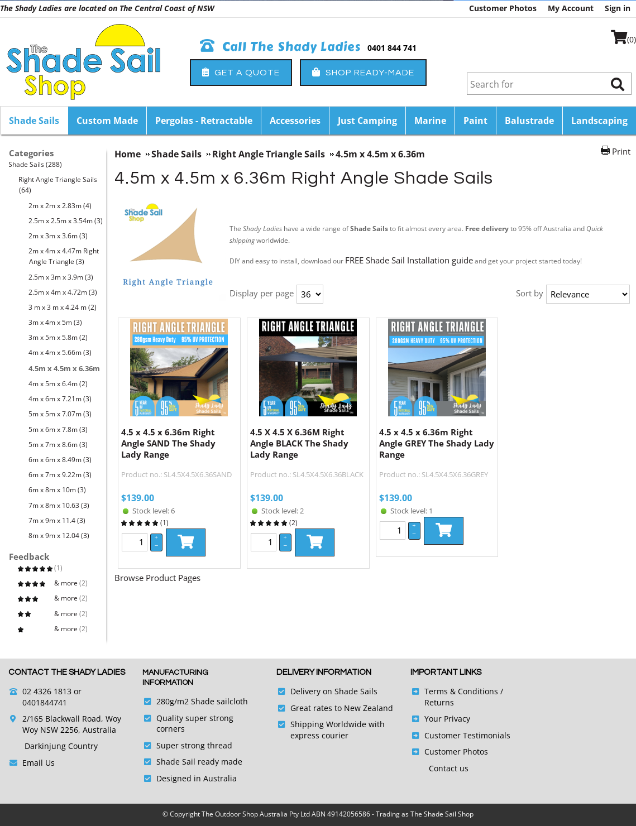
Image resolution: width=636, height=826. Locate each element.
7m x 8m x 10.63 (59, 505)
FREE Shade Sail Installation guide (409, 260)
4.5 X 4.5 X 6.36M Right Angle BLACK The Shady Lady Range (299, 443)
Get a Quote (241, 72)
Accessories (295, 120)
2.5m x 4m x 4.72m (63, 292)
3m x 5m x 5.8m (58, 337)
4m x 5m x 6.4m (58, 383)
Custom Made (107, 120)
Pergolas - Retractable (203, 120)
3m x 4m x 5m (55, 322)
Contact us (448, 768)
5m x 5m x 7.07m (60, 414)
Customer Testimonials (467, 735)
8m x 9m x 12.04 (59, 535)
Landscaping (599, 120)
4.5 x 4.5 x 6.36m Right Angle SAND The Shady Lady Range (168, 443)
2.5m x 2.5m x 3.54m (66, 220)
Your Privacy (447, 718)
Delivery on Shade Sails (333, 691)
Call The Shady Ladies (280, 46)
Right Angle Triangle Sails (58, 185)
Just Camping (367, 120)
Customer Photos (503, 8)
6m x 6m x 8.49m (60, 459)
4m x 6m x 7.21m (60, 399)
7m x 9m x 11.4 (57, 520)
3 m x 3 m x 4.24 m (63, 307)
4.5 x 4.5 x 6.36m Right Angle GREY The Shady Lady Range (436, 443)
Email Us (38, 762)
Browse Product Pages (157, 577)
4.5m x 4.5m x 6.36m (64, 368)
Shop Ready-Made (363, 72)
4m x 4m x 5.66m (60, 352)
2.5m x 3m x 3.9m (61, 277)
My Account (571, 8)
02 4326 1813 (46, 691)
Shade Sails (34, 120)
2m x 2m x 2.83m (60, 205)
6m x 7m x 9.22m (60, 474)
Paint (475, 120)
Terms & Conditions (461, 691)
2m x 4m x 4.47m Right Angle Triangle (64, 256)
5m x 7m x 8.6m (58, 444)
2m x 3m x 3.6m (58, 236)
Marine (430, 120)
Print (621, 151)
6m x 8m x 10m (57, 489)
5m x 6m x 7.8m (58, 429)
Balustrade (529, 120)
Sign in (617, 8)
